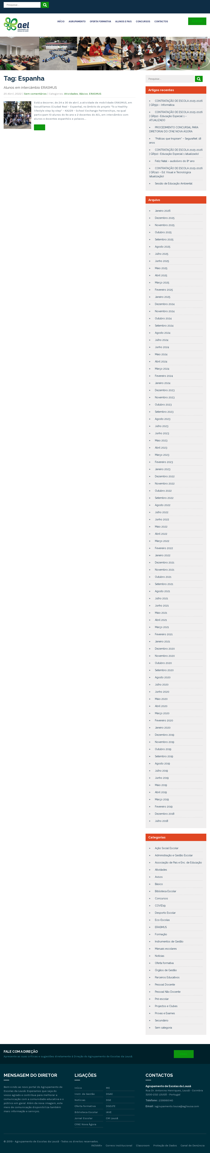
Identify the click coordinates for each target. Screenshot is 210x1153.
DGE (108, 1100)
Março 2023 (162, 454)
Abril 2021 (161, 619)
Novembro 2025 (164, 225)
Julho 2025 (161, 253)
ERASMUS (95, 93)
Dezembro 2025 (164, 217)
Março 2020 (162, 713)
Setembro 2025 (164, 239)
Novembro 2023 (165, 397)
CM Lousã (112, 1118)
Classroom (143, 1145)
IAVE (109, 1112)
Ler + (39, 127)
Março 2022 (162, 541)
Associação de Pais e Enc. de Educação (178, 862)
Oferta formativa (164, 963)
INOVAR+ (96, 1145)
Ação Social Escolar (166, 848)
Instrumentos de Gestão (169, 941)
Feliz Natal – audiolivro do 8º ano (175, 161)
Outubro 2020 (163, 663)
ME (108, 1087)
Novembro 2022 (165, 483)
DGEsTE (110, 1106)
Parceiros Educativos (167, 977)
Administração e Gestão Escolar (174, 855)
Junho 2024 (162, 347)
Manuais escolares (166, 948)
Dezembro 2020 (165, 648)
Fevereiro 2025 (164, 289)
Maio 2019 (161, 785)
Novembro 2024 (165, 311)
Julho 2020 (162, 684)
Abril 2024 (161, 361)
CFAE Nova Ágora (85, 1124)
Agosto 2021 (162, 591)
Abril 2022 (161, 533)
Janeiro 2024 (162, 383)
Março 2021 (162, 627)
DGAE (109, 1094)
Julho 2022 (161, 512)
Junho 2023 (162, 433)
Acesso (197, 21)
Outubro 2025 (163, 232)
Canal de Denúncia (192, 1145)
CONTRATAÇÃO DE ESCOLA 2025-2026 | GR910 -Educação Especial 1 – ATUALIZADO (176, 116)
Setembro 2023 (164, 411)
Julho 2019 (161, 770)
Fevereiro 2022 (164, 548)
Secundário (161, 1020)
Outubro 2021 (163, 576)
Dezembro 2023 (165, 390)
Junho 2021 (162, 605)
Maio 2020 (161, 698)
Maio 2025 (161, 268)
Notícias (159, 955)
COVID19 (160, 905)
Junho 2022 (162, 519)
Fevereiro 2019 (164, 806)
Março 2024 (162, 368)
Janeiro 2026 (163, 210)
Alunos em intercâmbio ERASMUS (30, 87)
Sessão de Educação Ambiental (173, 183)
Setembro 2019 (164, 756)
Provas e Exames (165, 1013)
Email (183, 1054)
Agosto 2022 (162, 505)
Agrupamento (77, 21)
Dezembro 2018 (164, 813)
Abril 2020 (161, 706)
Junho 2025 (162, 261)
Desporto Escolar (165, 912)
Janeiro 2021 (162, 641)
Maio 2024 (161, 354)
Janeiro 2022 (162, 555)
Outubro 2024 (163, 318)
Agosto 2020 (163, 677)
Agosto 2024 (162, 332)
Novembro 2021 (164, 569)
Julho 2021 (161, 598)
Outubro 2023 (163, 404)
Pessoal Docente (165, 984)
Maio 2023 (161, 440)
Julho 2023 (161, 426)
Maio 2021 (161, 612)
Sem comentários (35, 93)
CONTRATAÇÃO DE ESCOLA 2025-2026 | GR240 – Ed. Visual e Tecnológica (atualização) (176, 172)
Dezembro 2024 (165, 304)
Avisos (159, 876)
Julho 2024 (161, 340)
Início (60, 21)
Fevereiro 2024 (164, 375)
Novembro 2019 (164, 742)
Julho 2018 (161, 820)
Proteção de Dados (165, 1145)
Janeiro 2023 (162, 469)
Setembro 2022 (164, 497)
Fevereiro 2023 (164, 462)
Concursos (143, 21)
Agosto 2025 (162, 246)
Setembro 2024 (164, 325)
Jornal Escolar (84, 1118)
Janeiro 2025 (162, 296)
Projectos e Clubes (166, 1006)
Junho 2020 (162, 691)
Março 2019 (162, 799)
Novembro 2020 (165, 655)
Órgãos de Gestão (166, 970)
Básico (83, 93)
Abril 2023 (161, 447)
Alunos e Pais (123, 21)
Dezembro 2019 (164, 734)
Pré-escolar (162, 998)
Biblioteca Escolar (165, 891)
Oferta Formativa (100, 21)
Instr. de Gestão (85, 1094)
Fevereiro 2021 (164, 634)
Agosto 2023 (162, 418)
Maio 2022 (161, 526)
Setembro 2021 (164, 584)
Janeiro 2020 (163, 727)
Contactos (161, 21)
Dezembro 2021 (164, 562)
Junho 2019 (162, 777)
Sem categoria (163, 1027)
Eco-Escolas (162, 919)
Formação (161, 934)
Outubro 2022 (163, 490)
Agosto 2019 (162, 763)
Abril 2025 (161, 275)
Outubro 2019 (163, 749)
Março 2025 (162, 282)
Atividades (71, 93)
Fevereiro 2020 (164, 720)
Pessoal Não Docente (167, 991)
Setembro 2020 (164, 670)
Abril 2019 (161, 792)
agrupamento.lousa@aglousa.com (177, 1106)
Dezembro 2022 (165, 476)
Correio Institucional (119, 1145)
